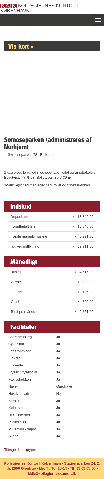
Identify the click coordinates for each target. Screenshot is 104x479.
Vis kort (18, 46)
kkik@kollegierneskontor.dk (52, 473)
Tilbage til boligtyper (20, 450)
